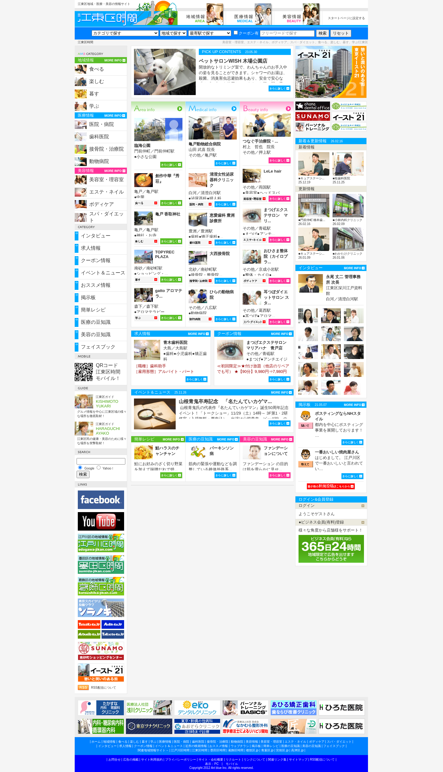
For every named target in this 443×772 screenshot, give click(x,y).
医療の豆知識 (96, 322)
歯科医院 (99, 136)
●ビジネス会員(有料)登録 (321, 522)
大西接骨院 (220, 253)
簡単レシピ (93, 309)
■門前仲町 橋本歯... (311, 220)
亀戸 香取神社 (168, 214)
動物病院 (99, 161)
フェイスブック (98, 346)
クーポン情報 (96, 260)
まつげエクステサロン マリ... (276, 215)
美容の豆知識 (96, 334)
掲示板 (88, 297)
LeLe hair (273, 171)
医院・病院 (101, 124)
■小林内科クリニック (347, 220)
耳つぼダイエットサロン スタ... (276, 297)
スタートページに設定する (346, 18)
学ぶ (94, 106)
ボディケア (101, 204)
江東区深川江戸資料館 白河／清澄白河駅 (344, 287)
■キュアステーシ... (311, 178)
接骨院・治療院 (106, 149)
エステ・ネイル (106, 191)
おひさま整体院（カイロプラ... (276, 256)
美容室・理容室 (106, 179)
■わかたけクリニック (347, 253)
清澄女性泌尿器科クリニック (222, 180)
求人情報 (91, 248)
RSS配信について (103, 687)
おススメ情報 (96, 285)
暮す (94, 93)
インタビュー (96, 235)
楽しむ (96, 81)
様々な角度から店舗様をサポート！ (331, 530)
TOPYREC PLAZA (165, 254)
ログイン (307, 505)
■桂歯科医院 (341, 178)
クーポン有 (246, 33)
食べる (96, 69)
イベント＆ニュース (103, 272)
